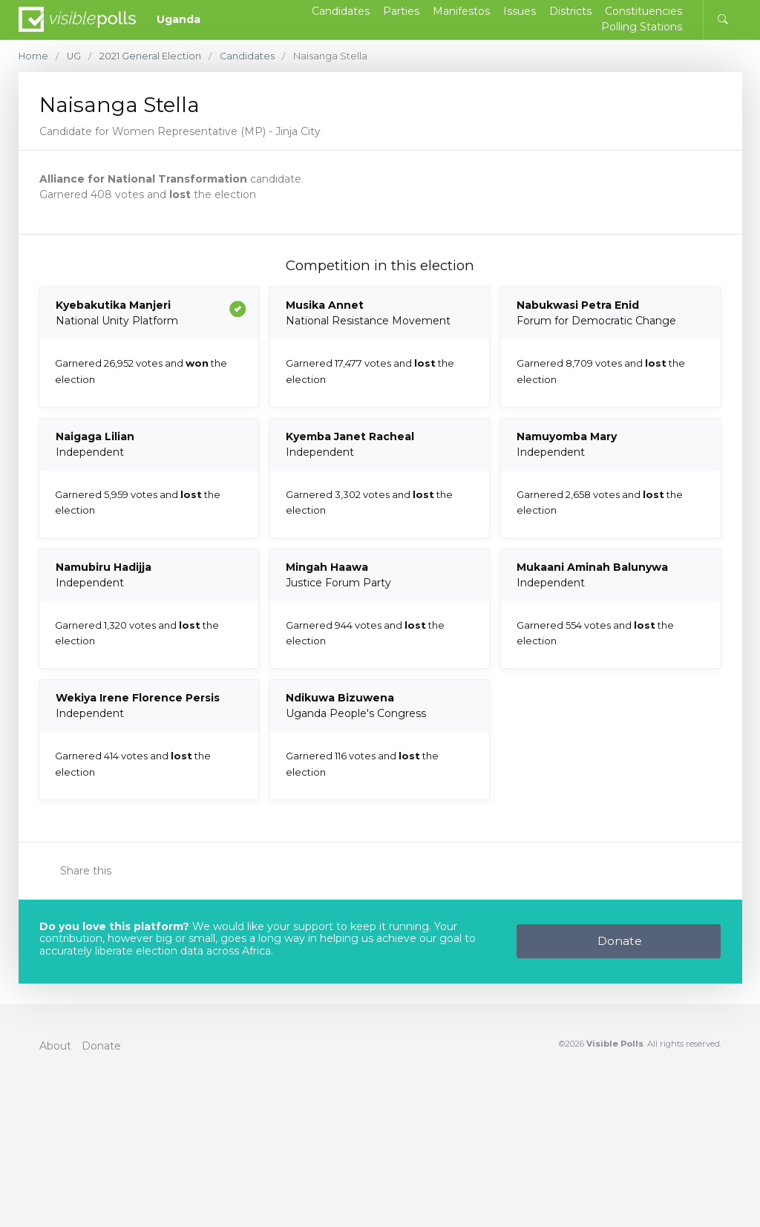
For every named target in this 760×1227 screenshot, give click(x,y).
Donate (619, 941)
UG (75, 56)
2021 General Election (152, 56)
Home (34, 56)
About (55, 1046)
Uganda (178, 19)
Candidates (249, 56)
